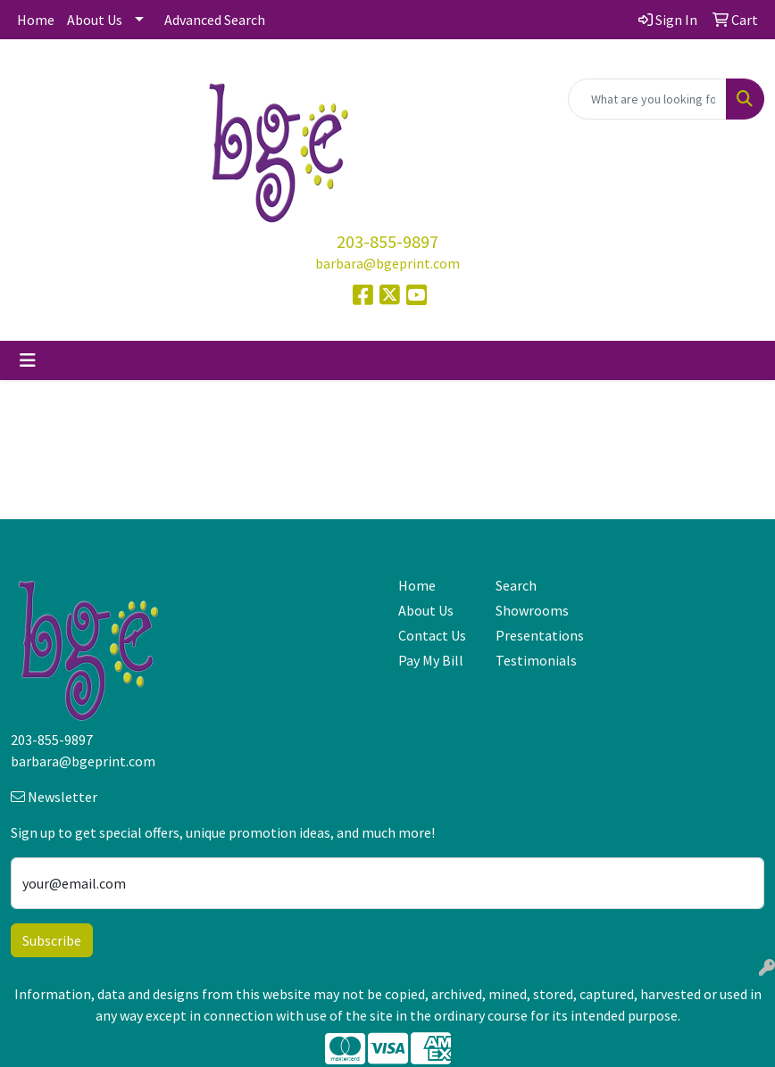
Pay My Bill (430, 660)
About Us (94, 20)
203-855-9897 (387, 241)
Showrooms (532, 610)
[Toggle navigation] (27, 360)
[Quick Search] (647, 99)
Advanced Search (214, 20)
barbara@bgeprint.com (387, 263)
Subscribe (51, 940)
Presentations (533, 635)
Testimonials (533, 660)
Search (516, 585)
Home (35, 20)
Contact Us (432, 635)
